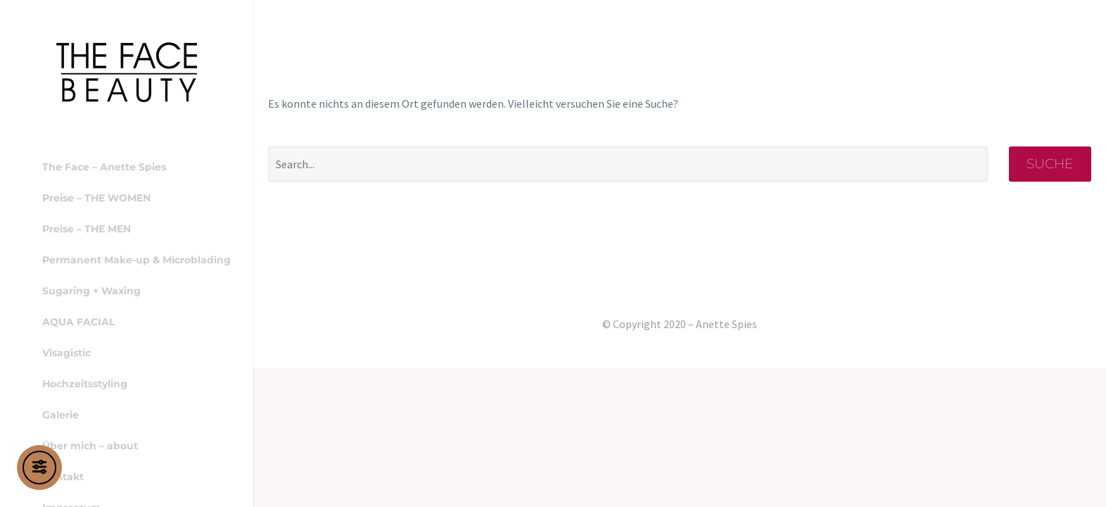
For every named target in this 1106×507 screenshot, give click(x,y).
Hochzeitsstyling (84, 383)
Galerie (60, 414)
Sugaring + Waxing (91, 290)
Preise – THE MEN (86, 229)
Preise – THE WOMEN (96, 198)
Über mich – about (90, 445)
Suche (1050, 164)
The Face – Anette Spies (104, 167)
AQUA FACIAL (78, 321)
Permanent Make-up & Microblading (136, 260)
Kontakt (63, 476)
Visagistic (66, 352)
